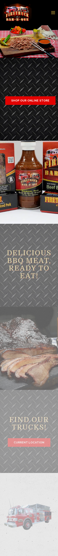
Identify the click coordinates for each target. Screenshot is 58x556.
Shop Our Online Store (30, 100)
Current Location (29, 442)
